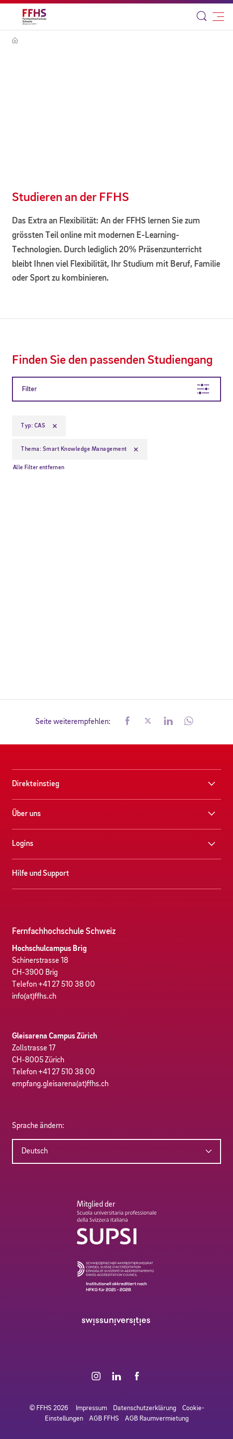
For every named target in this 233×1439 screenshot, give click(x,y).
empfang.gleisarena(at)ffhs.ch (60, 1084)
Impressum (91, 1408)
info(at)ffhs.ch (34, 997)
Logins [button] (22, 844)
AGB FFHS (104, 1418)
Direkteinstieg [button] (35, 784)
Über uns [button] (26, 814)
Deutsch (34, 1151)
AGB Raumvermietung (157, 1418)
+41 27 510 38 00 (66, 985)
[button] (127, 722)
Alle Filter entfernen (38, 468)
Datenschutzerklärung (144, 1408)
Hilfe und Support (40, 874)
